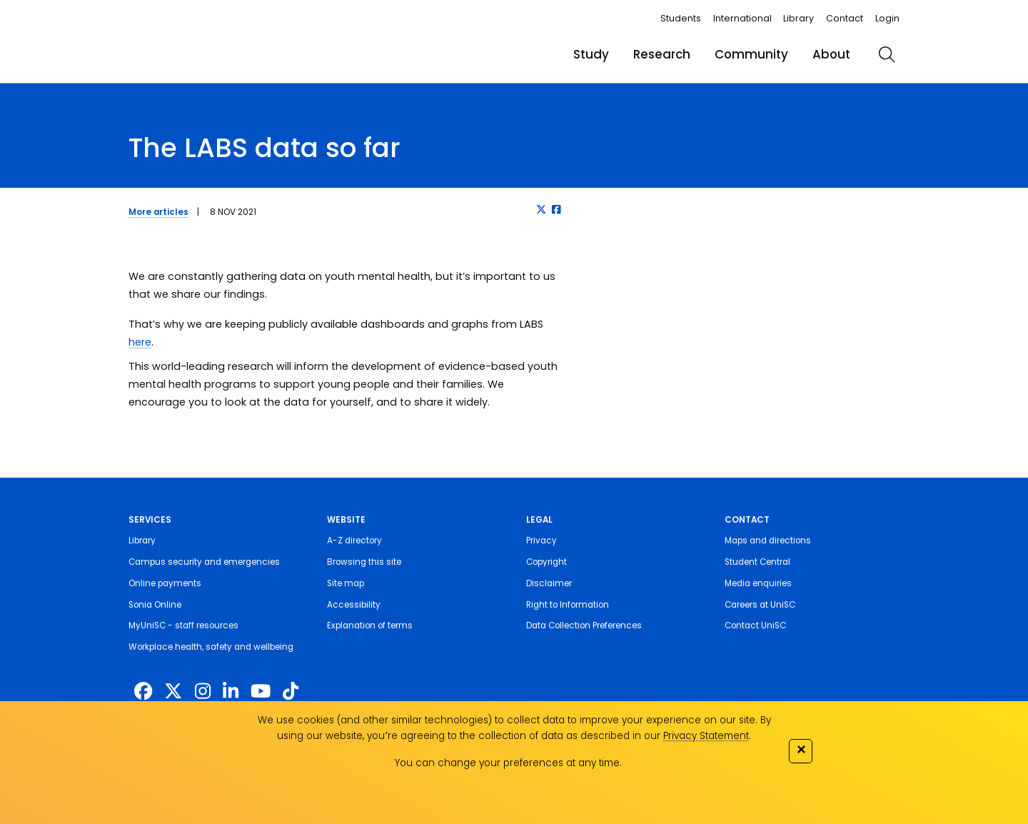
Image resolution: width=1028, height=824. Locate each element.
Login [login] (887, 18)
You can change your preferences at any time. (508, 763)
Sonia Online (154, 605)
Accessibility (354, 605)
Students (680, 18)
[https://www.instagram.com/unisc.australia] (203, 691)
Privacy (541, 540)
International (742, 18)
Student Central (757, 562)
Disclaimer (549, 583)
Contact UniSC (755, 625)
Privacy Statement (706, 736)
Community (751, 54)
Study (591, 54)
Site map (345, 583)
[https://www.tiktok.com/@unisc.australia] (290, 691)
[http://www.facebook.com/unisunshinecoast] (143, 691)
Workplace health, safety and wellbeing (210, 647)
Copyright (546, 562)
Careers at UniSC (760, 605)
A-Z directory (354, 540)
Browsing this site (364, 562)
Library (798, 18)
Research (661, 54)
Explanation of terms (370, 625)
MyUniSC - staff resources (183, 625)
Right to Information (567, 605)
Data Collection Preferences (584, 625)
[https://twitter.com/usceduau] (173, 691)
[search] (887, 54)
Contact (844, 18)
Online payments (164, 583)
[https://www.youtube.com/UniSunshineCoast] (261, 691)
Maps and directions (768, 540)
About (831, 54)
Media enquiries (758, 583)
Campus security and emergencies (204, 562)
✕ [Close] (801, 749)
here (139, 342)
